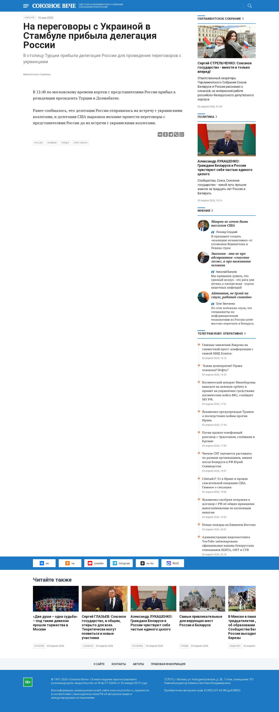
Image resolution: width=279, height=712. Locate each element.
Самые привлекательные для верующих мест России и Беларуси (200, 620)
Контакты (119, 664)
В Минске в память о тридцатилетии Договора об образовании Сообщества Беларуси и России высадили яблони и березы (251, 627)
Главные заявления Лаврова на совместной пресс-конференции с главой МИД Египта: (227, 349)
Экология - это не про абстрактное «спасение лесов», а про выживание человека (231, 259)
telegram (121, 563)
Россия (38, 143)
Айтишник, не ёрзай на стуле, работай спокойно (231, 295)
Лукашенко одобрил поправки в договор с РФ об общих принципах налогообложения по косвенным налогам (228, 505)
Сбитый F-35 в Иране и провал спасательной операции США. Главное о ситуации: (225, 483)
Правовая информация (168, 664)
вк (44, 563)
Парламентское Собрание (219, 18)
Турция (65, 143)
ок (69, 563)
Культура (39, 646)
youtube (95, 563)
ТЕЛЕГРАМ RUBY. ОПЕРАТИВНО (220, 333)
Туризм (184, 646)
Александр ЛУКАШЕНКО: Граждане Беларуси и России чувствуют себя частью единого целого (225, 167)
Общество (235, 646)
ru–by (147, 563)
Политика (206, 117)
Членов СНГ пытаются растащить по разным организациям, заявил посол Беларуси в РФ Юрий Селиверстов (227, 459)
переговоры (80, 143)
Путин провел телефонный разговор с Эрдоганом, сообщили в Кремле (228, 436)
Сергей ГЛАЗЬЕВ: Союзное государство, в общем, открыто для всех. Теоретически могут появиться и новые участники (104, 627)
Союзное (88, 646)
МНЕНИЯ (204, 210)
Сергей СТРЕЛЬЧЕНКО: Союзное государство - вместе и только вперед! (225, 67)
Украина (52, 143)
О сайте (99, 664)
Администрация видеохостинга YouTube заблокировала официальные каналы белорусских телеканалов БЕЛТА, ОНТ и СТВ (228, 543)
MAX (173, 563)
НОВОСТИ (29, 18)
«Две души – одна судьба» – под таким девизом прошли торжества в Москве (55, 622)
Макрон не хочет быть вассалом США (229, 223)
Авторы (138, 664)
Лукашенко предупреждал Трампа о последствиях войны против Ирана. (228, 416)
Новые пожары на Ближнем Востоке (229, 525)
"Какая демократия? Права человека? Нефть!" (222, 368)
